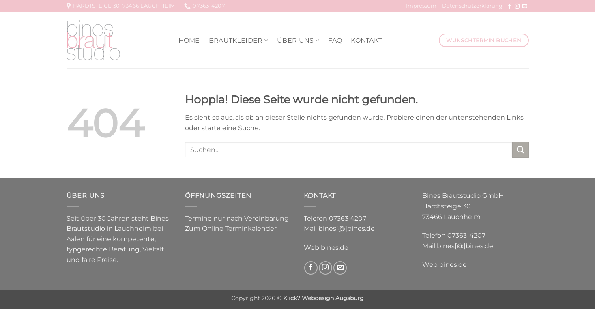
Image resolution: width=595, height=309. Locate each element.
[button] (18, 291)
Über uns (298, 40)
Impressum (421, 6)
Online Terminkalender (239, 228)
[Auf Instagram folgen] (517, 6)
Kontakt (366, 40)
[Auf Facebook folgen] (509, 6)
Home (189, 40)
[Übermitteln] (520, 149)
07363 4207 (347, 218)
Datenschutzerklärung (472, 6)
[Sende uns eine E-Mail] (524, 6)
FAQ (335, 40)
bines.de (334, 247)
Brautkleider (238, 40)
